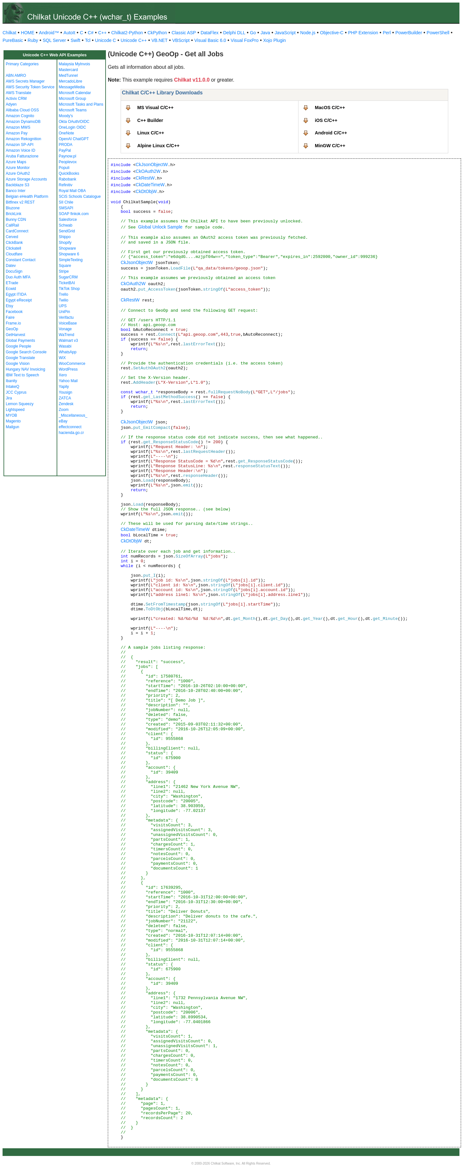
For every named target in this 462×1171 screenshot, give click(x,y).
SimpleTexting (71, 260)
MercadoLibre (70, 81)
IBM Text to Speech (22, 375)
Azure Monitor (18, 167)
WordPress (68, 369)
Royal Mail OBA (72, 190)
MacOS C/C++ (330, 107)
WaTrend (66, 335)
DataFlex (210, 32)
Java (265, 32)
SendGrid (67, 231)
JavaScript (285, 32)
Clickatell (13, 248)
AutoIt (70, 32)
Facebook (14, 311)
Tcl (87, 40)
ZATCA (65, 398)
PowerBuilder (408, 32)
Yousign (65, 392)
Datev (11, 265)
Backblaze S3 (17, 185)
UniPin (64, 311)
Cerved (12, 237)
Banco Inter (15, 190)
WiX (62, 358)
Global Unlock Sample (160, 226)
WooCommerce (72, 363)
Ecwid (11, 288)
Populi (64, 167)
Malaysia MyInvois (74, 64)
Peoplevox (68, 162)
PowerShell (438, 32)
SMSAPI (66, 208)
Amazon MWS (18, 127)
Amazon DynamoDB (23, 121)
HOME (27, 32)
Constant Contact (21, 260)
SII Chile (66, 202)
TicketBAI (67, 283)
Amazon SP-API (20, 144)
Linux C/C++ (150, 132)
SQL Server (54, 40)
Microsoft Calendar (75, 93)
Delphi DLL (234, 32)
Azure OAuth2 (18, 173)
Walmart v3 (68, 340)
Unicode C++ (134, 40)
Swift (75, 40)
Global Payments (20, 340)
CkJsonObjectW (152, 164)
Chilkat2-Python (127, 32)
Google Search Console (26, 352)
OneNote (66, 133)
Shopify (65, 242)
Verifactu (66, 317)
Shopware (67, 248)
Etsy (9, 306)
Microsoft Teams (73, 110)
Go (253, 32)
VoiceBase (68, 323)
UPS (63, 306)
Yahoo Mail (68, 381)
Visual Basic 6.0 (210, 40)
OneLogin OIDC (72, 127)
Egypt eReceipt (19, 300)
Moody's (66, 116)
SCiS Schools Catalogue (80, 196)
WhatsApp (67, 352)
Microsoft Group (72, 98)
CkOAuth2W (148, 171)
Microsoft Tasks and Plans (81, 104)
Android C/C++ (331, 132)
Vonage (65, 329)
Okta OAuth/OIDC (74, 121)
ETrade (12, 283)
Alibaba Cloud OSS (22, 110)
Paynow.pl (67, 156)
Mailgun (12, 427)
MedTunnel (68, 75)
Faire (10, 317)
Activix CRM (16, 98)
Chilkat (9, 32)
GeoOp (12, 329)
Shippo (65, 237)
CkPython (157, 32)
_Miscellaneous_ (73, 415)
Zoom (64, 409)
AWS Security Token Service (30, 87)
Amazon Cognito (20, 116)
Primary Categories (22, 64)
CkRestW (145, 177)
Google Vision (18, 363)
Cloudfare (14, 254)
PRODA (66, 144)
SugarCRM (68, 277)
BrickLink (13, 214)
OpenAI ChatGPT (74, 139)
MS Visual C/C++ (155, 107)
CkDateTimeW (150, 184)
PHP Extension (363, 32)
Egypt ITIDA (16, 294)
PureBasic (13, 40)
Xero (63, 375)
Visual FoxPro (245, 40)
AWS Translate (18, 93)
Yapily (64, 386)
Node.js (307, 32)
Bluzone (13, 208)
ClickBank (14, 242)
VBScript (180, 40)
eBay (63, 421)
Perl (387, 32)
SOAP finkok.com (74, 214)
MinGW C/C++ (330, 145)
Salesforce (68, 219)
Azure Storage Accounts (26, 179)
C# (90, 32)
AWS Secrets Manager (25, 81)
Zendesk (66, 404)
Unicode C (105, 40)
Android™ (49, 32)
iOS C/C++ (326, 120)
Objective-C (331, 32)
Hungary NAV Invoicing (25, 369)
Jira (9, 398)
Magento (13, 421)
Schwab (66, 225)
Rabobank (67, 179)
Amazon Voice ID (20, 150)
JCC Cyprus (16, 392)
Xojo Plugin (274, 40)
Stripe (64, 271)
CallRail (12, 225)
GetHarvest (15, 335)
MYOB (11, 415)
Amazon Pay (17, 133)
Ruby (33, 40)
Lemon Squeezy (20, 404)
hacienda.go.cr (71, 432)
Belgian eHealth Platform (27, 196)
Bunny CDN (16, 219)
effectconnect (70, 427)
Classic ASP (183, 32)
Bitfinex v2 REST (20, 202)
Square (65, 265)
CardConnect (17, 231)
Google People (18, 346)
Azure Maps (16, 162)
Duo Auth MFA (18, 277)
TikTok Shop (69, 288)
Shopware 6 (69, 254)
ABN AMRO (16, 75)
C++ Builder (150, 120)
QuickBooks (69, 173)
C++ (102, 32)
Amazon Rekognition (23, 139)
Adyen (11, 104)
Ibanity (11, 381)
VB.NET (159, 40)
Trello (63, 294)
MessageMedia (72, 87)
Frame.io (13, 323)
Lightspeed (15, 409)
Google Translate (20, 358)
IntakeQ (12, 386)
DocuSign (14, 271)
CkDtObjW (146, 191)
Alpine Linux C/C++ (158, 145)
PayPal (65, 150)
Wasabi (65, 346)
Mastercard (68, 70)
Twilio (63, 300)
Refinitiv (66, 185)
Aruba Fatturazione (22, 156)
